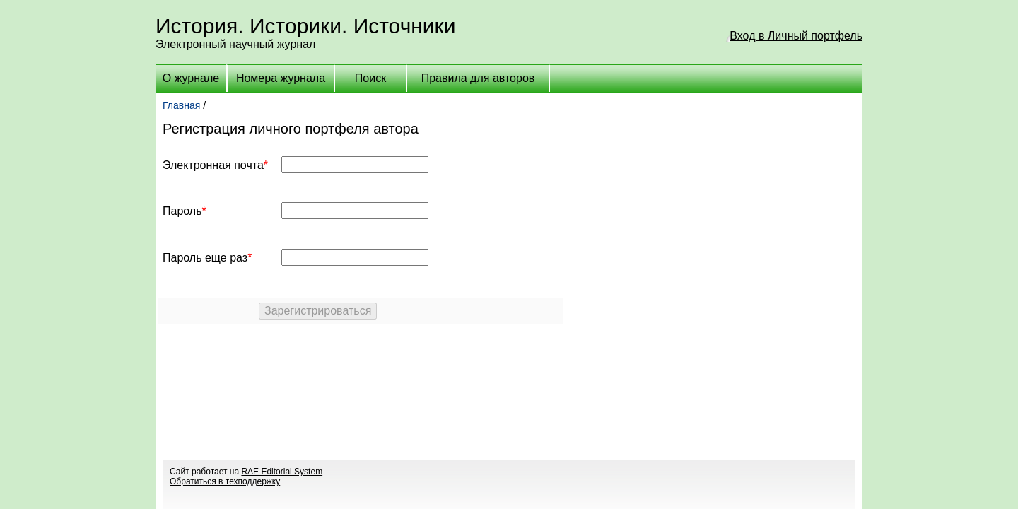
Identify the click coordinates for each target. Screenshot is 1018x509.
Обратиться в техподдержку (225, 481)
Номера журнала (280, 78)
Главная (181, 105)
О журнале (191, 78)
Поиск (370, 78)
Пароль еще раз (205, 258)
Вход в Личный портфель (796, 36)
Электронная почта (213, 165)
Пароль (182, 211)
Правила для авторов (478, 78)
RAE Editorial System (281, 471)
